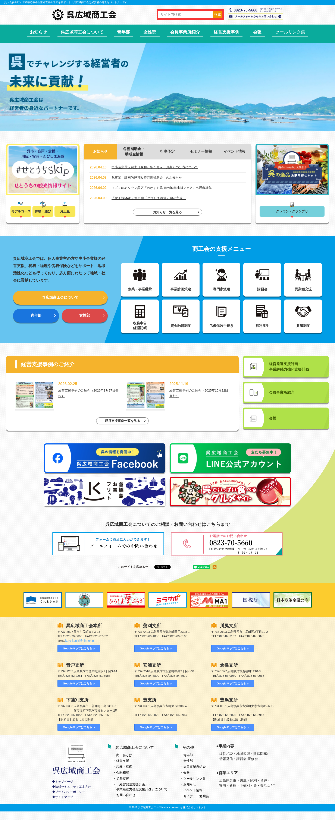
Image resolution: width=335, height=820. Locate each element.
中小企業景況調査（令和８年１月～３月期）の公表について (158, 168)
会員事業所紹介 (185, 32)
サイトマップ (64, 805)
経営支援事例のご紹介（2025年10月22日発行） (200, 398)
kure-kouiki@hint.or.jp (79, 648)
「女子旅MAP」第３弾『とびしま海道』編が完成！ (151, 199)
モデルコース (21, 211)
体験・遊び (42, 211)
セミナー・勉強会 (196, 804)
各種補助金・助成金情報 (133, 152)
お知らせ (38, 32)
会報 (257, 32)
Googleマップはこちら (76, 656)
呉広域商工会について (82, 32)
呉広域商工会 (145, 815)
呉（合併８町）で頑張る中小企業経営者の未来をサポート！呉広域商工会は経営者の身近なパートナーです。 (67, 2)
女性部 (150, 32)
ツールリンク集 (290, 32)
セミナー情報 (201, 152)
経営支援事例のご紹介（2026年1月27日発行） (89, 398)
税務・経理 (125, 775)
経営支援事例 (226, 32)
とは (125, 763)
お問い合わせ (126, 803)
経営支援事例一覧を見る (122, 428)
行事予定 (167, 152)
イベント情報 (234, 152)
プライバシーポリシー (70, 800)
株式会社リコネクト (194, 815)
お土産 (65, 211)
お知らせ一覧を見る (167, 213)
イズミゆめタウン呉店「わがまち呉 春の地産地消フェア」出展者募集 (165, 188)
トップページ (64, 790)
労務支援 (123, 786)
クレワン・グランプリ (292, 211)
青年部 (123, 32)
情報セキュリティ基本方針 (73, 795)
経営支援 (123, 769)
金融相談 (123, 781)
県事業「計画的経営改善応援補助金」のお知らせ (149, 178)
